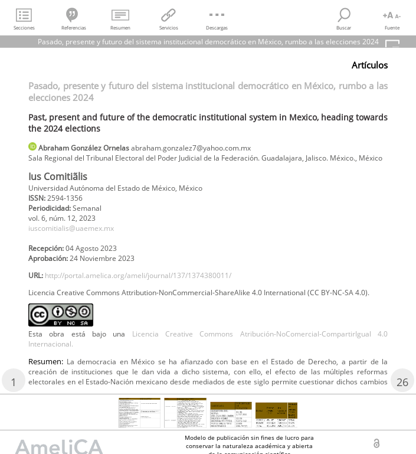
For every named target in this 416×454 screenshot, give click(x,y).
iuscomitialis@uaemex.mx (71, 228)
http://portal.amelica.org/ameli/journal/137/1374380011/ (138, 275)
